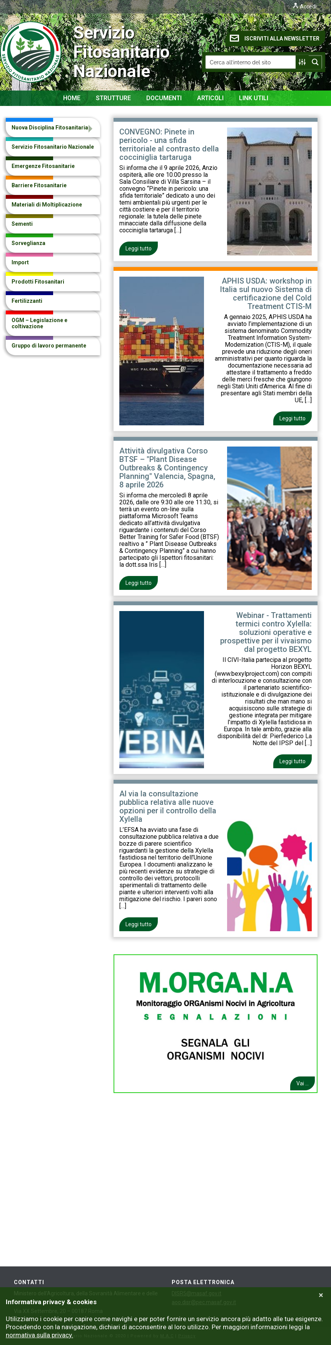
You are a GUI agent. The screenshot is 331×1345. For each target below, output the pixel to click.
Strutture (113, 98)
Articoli (210, 98)
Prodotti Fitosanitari (38, 282)
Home (71, 98)
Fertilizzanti (27, 301)
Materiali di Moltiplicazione (47, 204)
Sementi (22, 224)
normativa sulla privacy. (39, 1335)
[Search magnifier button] (315, 62)
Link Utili (253, 98)
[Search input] (251, 62)
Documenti (164, 98)
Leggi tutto (138, 248)
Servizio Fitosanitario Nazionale (54, 52)
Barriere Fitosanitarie (39, 185)
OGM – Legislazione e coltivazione (39, 323)
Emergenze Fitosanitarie (43, 166)
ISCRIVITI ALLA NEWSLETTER (274, 38)
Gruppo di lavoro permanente (49, 346)
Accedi (304, 6)
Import (20, 262)
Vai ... (302, 1083)
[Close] (321, 1295)
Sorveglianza (28, 243)
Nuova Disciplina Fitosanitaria (50, 127)
